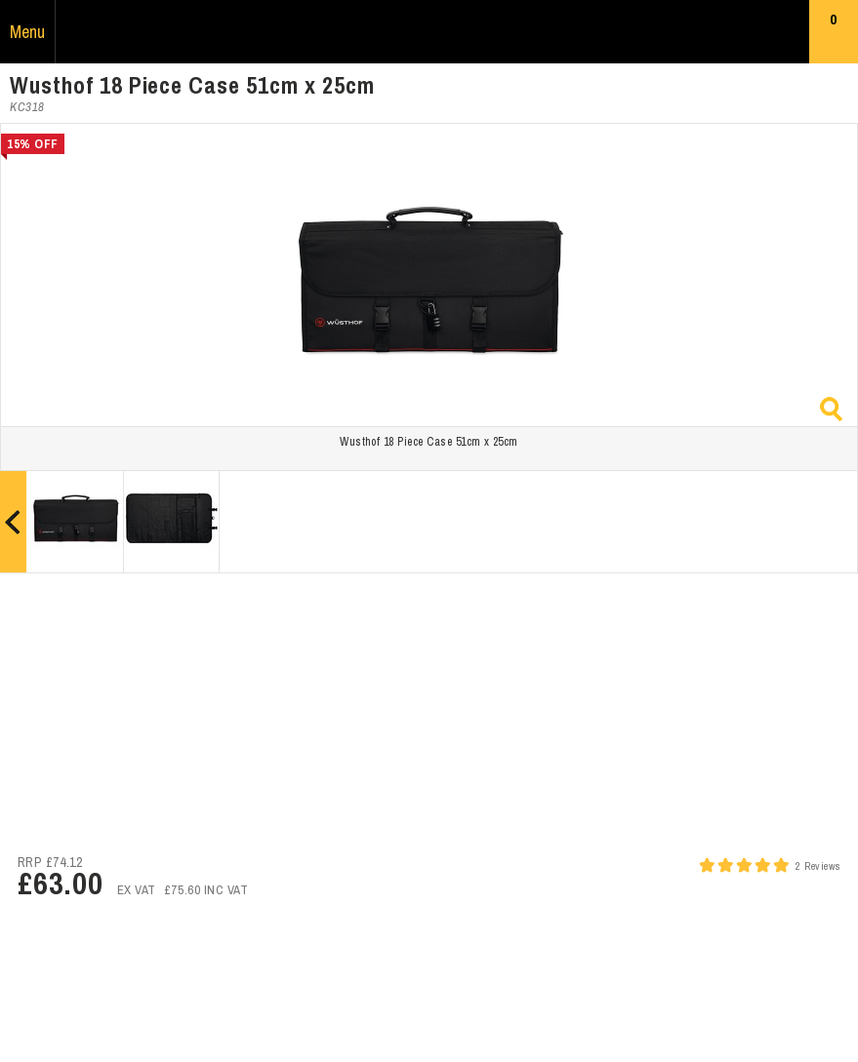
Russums (429, 32)
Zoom (831, 409)
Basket (834, 36)
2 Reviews (818, 866)
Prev (13, 521)
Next (845, 521)
